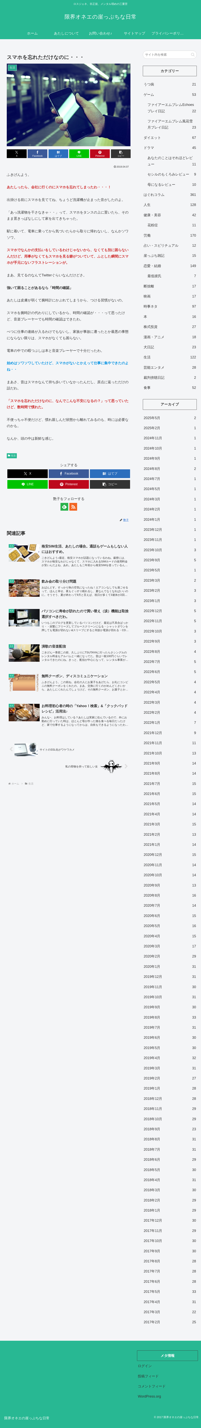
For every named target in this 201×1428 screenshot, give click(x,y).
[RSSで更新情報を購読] (73, 507)
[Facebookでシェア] (38, 153)
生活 (12, 455)
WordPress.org (149, 1396)
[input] (170, 55)
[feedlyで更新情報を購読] (64, 507)
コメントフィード (152, 1386)
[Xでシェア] (17, 153)
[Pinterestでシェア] (100, 153)
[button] (121, 153)
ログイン (145, 1366)
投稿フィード (148, 1376)
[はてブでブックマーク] (58, 153)
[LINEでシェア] (79, 153)
